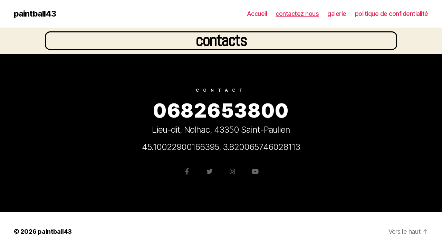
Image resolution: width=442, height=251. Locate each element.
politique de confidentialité (391, 13)
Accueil (257, 13)
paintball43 (35, 14)
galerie (336, 13)
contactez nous (297, 13)
